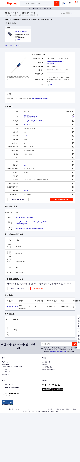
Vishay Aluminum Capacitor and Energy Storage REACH (31, 222)
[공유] (73, 13)
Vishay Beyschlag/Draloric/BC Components (55, 62)
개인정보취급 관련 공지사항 (58, 351)
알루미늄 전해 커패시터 (28, 13)
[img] (11, 3)
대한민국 (9, 409)
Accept (38, 458)
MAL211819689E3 (21, 31)
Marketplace (5, 364)
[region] (40, 453)
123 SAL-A (27, 124)
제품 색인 (7, 13)
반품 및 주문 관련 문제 (48, 369)
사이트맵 (4, 369)
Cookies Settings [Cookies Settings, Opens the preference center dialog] (23, 458)
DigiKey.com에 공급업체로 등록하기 (12, 366)
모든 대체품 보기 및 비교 (13, 45)
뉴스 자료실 (5, 374)
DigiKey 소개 (5, 362)
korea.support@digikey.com (11, 388)
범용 (25, 165)
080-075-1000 (7, 385)
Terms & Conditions (66, 452)
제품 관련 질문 (38, 288)
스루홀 (26, 190)
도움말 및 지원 (46, 362)
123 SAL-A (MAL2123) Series (24, 217)
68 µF (25, 136)
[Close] (76, 448)
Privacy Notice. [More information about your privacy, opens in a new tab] (6, 454)
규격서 (50, 84)
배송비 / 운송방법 (47, 367)
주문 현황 (44, 364)
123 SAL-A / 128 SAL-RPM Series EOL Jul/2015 (29, 228)
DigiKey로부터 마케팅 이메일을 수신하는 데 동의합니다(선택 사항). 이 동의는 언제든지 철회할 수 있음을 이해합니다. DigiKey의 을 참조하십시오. (61, 349)
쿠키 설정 (73, 409)
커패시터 (15, 13)
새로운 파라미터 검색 (61, 199)
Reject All (52, 458)
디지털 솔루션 (6, 371)
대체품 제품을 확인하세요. (40, 98)
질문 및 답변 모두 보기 (18, 288)
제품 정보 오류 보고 (18, 199)
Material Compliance (21, 224)
